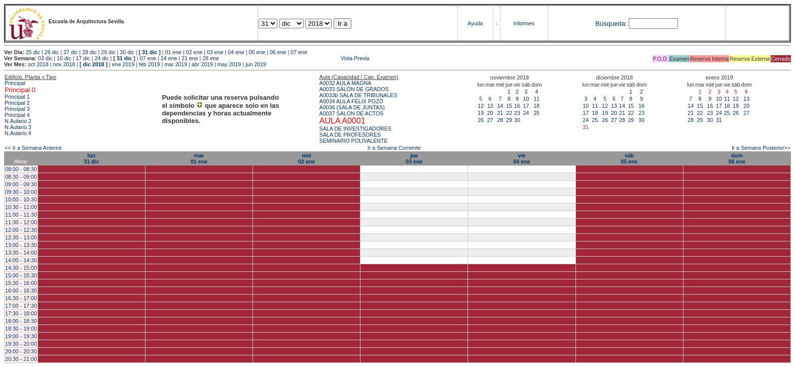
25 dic (33, 52)
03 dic (45, 58)
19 (481, 113)
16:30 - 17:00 (21, 298)
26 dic (52, 52)
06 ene (278, 52)
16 (517, 106)
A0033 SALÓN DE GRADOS (354, 89)
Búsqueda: (611, 23)
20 (490, 113)
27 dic (70, 52)
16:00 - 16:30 (21, 291)
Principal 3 (17, 109)
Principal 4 (17, 115)
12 (481, 106)
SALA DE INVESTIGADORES (355, 129)
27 (490, 120)
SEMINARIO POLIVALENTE (353, 141)
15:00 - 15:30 (21, 275)
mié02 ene (306, 158)
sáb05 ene (629, 158)
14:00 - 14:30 (21, 260)
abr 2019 (202, 64)
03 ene (215, 52)
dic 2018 (93, 64)
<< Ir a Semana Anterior (33, 148)
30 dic (127, 52)
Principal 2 (17, 103)
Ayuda (475, 23)
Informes (524, 23)
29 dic (108, 52)
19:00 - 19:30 (21, 336)
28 (500, 120)
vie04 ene (521, 158)
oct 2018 (38, 64)
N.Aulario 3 (18, 127)
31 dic (149, 52)
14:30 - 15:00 (21, 268)
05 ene (257, 52)
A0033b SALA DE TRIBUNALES (358, 95)
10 (526, 99)
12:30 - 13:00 (21, 237)
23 (517, 113)
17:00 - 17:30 (21, 306)
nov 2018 (64, 64)
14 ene (169, 58)
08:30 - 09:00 (21, 177)
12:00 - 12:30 (21, 230)
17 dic (83, 58)
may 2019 (229, 64)
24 (526, 113)
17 (526, 106)
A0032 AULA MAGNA (345, 83)
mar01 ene (199, 158)
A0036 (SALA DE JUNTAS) (352, 107)
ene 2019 (123, 64)
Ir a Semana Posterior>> (761, 148)
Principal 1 (17, 97)
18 (536, 106)
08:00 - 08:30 (21, 169)
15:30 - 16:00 (21, 283)
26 (481, 120)
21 (500, 113)
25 (536, 113)
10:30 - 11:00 (21, 207)
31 (719, 120)
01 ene (173, 52)
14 (500, 106)
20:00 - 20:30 (21, 351)
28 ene (210, 58)
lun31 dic (91, 158)
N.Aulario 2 (18, 121)
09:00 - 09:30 (21, 184)
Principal (15, 83)
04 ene (236, 52)
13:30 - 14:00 (21, 253)
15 (509, 106)
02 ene (194, 52)
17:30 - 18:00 (21, 313)
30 (517, 120)
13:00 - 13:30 (21, 245)
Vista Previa (295, 58)
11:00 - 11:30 (21, 215)
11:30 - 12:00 (21, 222)
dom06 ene (737, 158)
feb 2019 (149, 64)
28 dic (89, 52)
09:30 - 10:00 (21, 192)
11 (536, 99)
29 (509, 120)
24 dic (101, 58)
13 (490, 106)
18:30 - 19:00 (21, 328)
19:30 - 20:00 (21, 344)
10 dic (64, 58)
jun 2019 (255, 64)
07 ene (299, 52)
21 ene (190, 58)
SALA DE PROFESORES (350, 135)
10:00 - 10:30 (21, 199)
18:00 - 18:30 (21, 321)
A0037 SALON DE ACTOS (351, 113)
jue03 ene (414, 158)
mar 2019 (175, 64)
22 (509, 113)
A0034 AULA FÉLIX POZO (351, 101)
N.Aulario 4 (18, 133)
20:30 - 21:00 (21, 359)
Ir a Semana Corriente (394, 148)
